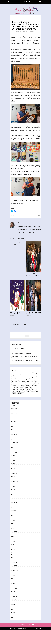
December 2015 (14, 594)
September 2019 (14, 481)
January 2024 (13, 431)
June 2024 (13, 426)
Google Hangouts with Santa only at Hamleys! (16, 313)
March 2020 (13, 471)
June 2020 (13, 465)
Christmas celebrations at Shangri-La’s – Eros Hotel (33, 274)
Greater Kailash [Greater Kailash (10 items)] (21, 383)
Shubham (33, 1)
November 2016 (14, 565)
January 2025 (13, 421)
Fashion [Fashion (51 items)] (31, 379)
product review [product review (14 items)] (15, 389)
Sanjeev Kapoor (31, 31)
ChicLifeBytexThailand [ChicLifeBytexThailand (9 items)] (16, 377)
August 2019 (13, 484)
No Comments (14, 215)
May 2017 (13, 549)
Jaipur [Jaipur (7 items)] (22, 385)
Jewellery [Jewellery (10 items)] (28, 385)
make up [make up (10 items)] (13, 387)
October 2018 (13, 507)
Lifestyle (13, 19)
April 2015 (13, 614)
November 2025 (14, 413)
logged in (18, 324)
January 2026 (13, 410)
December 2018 (14, 502)
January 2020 (13, 476)
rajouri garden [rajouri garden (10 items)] (22, 389)
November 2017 (14, 533)
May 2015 (13, 612)
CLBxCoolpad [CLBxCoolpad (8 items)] (25, 377)
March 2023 (13, 447)
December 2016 (14, 562)
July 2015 (13, 607)
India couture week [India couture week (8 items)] (15, 385)
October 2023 (13, 439)
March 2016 (13, 586)
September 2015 (14, 601)
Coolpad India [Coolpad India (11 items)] (19, 379)
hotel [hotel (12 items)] (37, 383)
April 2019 (13, 492)
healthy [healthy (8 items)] (32, 383)
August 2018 (13, 510)
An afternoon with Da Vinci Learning (33, 313)
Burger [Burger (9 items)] (13, 375)
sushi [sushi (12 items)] (28, 391)
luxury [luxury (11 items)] (36, 385)
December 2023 (14, 434)
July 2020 (13, 463)
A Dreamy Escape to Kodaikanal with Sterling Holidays (21, 353)
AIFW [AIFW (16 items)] (13, 373)
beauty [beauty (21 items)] (35, 373)
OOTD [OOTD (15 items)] (26, 387)
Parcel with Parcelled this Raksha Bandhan (17, 243)
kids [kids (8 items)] (32, 385)
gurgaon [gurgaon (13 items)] (27, 383)
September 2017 (14, 539)
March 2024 (13, 429)
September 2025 (14, 416)
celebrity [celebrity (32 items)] (18, 375)
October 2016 (13, 567)
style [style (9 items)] (24, 391)
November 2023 (14, 437)
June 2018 (13, 515)
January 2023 (13, 450)
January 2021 (13, 458)
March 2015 (13, 617)
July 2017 (13, 544)
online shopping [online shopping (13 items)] (20, 387)
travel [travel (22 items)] (37, 391)
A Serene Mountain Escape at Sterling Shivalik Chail (21, 351)
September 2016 (14, 570)
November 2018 (14, 505)
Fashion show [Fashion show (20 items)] (23, 381)
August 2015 (13, 604)
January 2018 (13, 528)
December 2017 (14, 531)
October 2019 (13, 478)
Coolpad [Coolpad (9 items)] (13, 379)
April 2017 (13, 552)
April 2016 (13, 583)
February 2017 (14, 557)
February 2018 (14, 526)
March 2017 (13, 554)
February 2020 (14, 473)
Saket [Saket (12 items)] (28, 389)
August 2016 (13, 573)
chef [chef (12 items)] (23, 375)
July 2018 (13, 512)
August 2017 (13, 541)
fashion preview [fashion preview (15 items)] (15, 381)
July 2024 (13, 424)
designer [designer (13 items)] (26, 379)
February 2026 (14, 408)
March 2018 (13, 523)
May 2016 (13, 580)
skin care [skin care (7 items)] (19, 391)
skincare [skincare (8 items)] (13, 391)
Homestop (27, 31)
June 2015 (13, 609)
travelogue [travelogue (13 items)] (14, 393)
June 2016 (13, 578)
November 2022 (14, 452)
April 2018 (13, 520)
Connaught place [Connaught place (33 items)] (32, 377)
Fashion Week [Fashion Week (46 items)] (30, 381)
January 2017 (13, 560)
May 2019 (13, 489)
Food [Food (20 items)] (36, 381)
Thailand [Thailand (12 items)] (32, 391)
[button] (25, 77)
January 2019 (13, 499)
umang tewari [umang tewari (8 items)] (21, 393)
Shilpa (37, 1)
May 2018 (13, 518)
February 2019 (14, 497)
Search (12, 334)
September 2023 (14, 442)
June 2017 (13, 546)
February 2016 (14, 588)
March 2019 (13, 494)
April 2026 (13, 405)
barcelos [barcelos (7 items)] (30, 373)
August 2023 (13, 444)
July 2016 (13, 575)
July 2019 (13, 486)
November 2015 (14, 596)
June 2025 (13, 418)
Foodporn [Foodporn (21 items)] (14, 383)
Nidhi (26, 1)
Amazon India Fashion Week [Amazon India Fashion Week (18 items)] (21, 373)
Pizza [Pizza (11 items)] (31, 387)
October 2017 (13, 536)
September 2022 (14, 455)
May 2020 (13, 468)
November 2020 (14, 460)
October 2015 (13, 599)
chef (24, 31)
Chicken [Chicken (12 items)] (27, 375)
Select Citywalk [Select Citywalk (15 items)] (35, 389)
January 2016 (13, 591)
